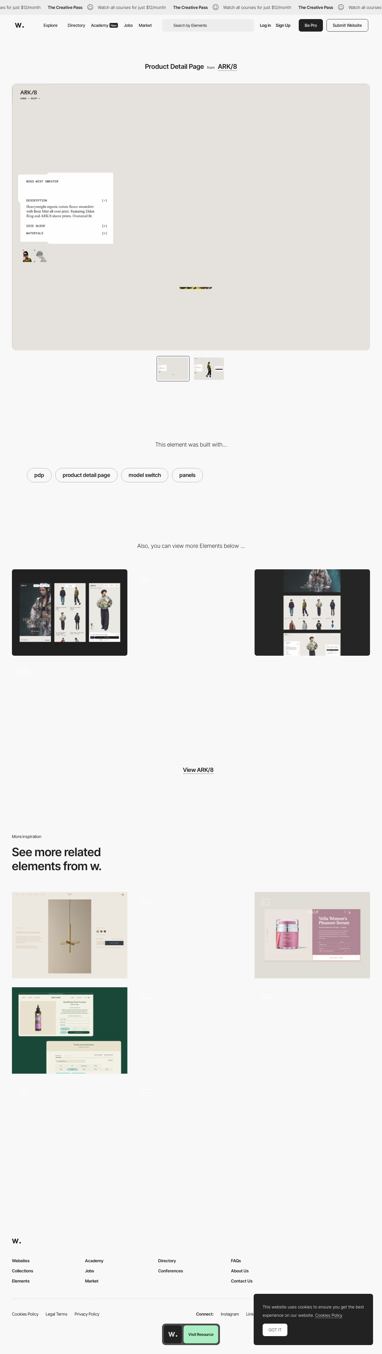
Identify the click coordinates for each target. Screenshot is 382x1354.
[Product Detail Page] (69, 935)
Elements (21, 1280)
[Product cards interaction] (191, 612)
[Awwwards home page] (173, 1334)
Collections (22, 1270)
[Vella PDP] (312, 935)
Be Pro (311, 25)
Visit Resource (200, 1334)
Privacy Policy (87, 1313)
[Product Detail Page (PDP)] (191, 1030)
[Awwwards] (19, 25)
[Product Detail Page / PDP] (69, 1030)
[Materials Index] (69, 705)
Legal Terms (56, 1313)
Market (145, 25)
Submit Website (347, 25)
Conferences (170, 1270)
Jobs (128, 25)
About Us (240, 1270)
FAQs (236, 1260)
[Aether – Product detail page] (69, 1126)
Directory (76, 25)
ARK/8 (227, 66)
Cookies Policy (25, 1313)
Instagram (230, 1313)
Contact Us (241, 1280)
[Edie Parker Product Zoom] (191, 1126)
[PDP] (312, 1030)
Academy (104, 25)
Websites (21, 1260)
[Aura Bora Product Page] (191, 935)
